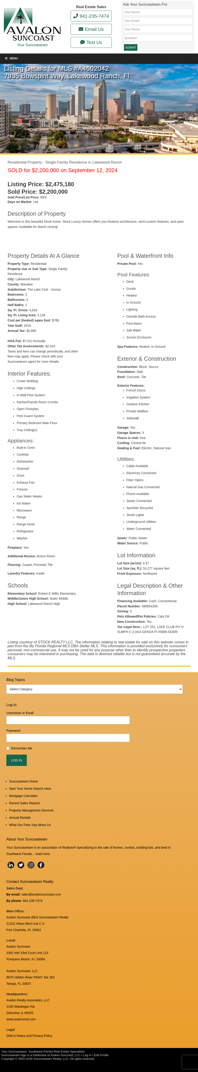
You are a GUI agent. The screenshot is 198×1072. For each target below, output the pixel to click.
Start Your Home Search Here (30, 788)
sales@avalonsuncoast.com (41, 894)
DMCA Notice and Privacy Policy (29, 1036)
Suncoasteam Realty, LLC (51, 1058)
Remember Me (21, 748)
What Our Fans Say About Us (30, 825)
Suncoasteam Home (23, 781)
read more (42, 854)
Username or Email (20, 713)
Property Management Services (31, 810)
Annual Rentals (20, 817)
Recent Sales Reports (24, 803)
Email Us (91, 29)
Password (13, 730)
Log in (87, 1055)
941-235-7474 (91, 16)
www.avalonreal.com (20, 1019)
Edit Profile (101, 1055)
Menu (11, 58)
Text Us (91, 42)
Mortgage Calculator (23, 796)
